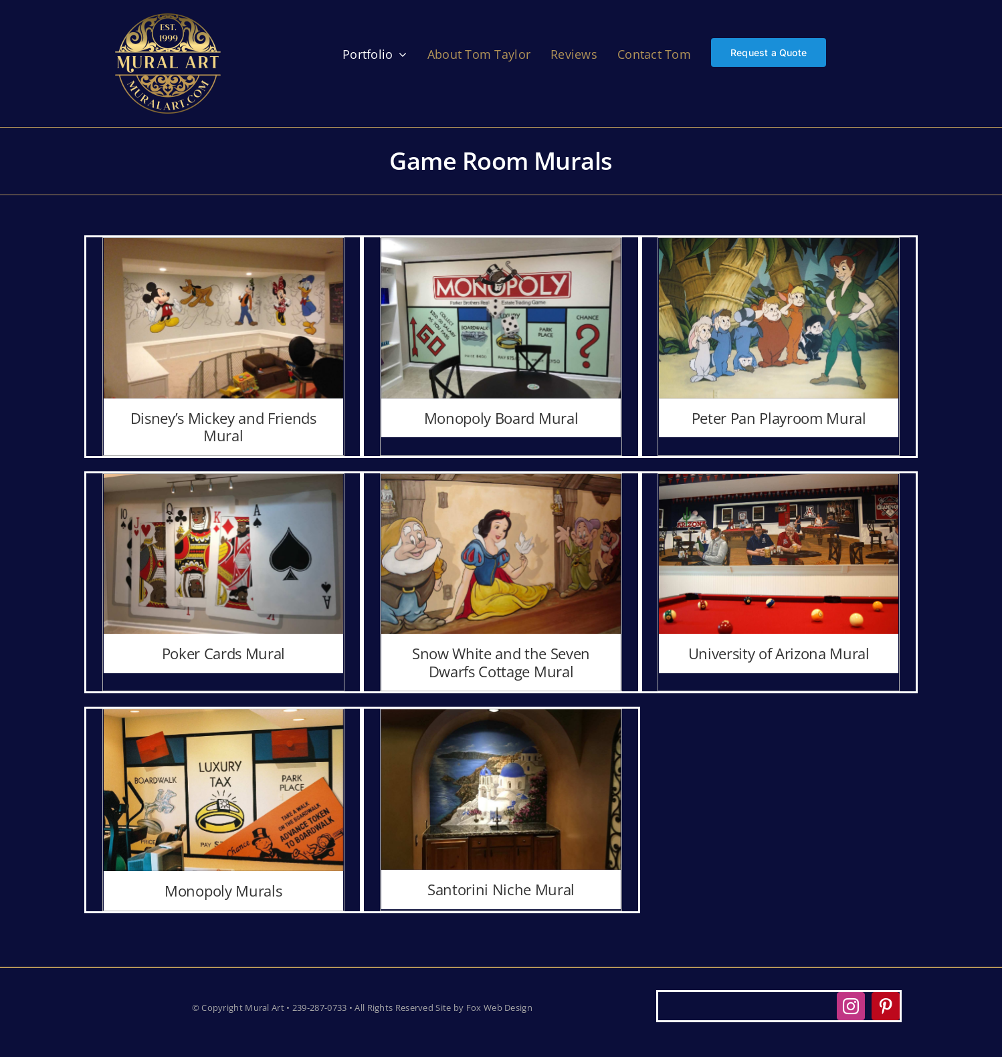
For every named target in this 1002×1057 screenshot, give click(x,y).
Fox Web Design (499, 1008)
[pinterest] (886, 1006)
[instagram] (851, 1006)
